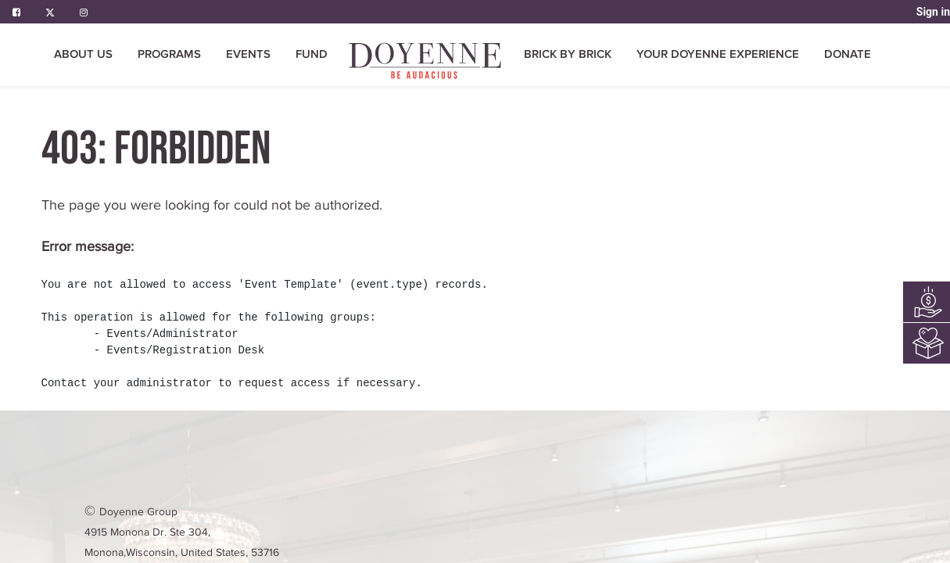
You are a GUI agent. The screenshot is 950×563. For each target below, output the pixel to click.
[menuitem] (426, 61)
